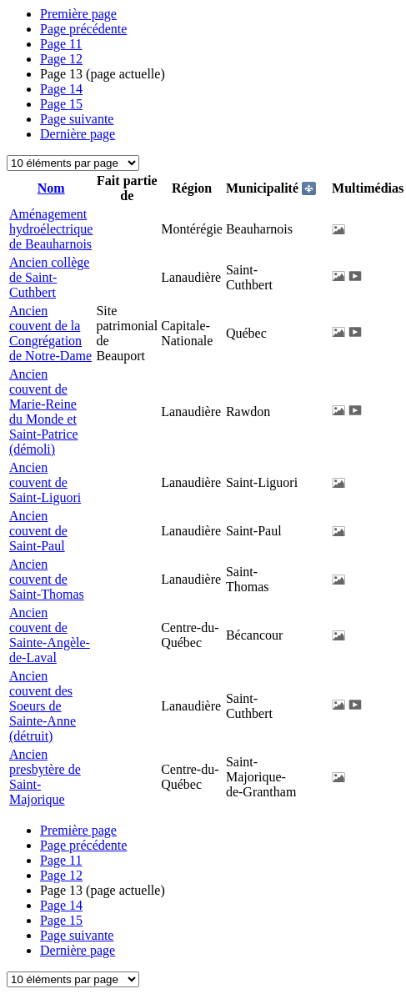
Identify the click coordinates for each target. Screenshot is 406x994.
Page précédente (83, 29)
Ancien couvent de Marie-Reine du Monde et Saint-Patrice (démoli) (43, 411)
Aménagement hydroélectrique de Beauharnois (51, 229)
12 (61, 59)
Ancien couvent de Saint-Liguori (45, 482)
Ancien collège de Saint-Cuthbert (49, 277)
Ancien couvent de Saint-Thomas (46, 579)
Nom (51, 188)
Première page (78, 14)
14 (61, 89)
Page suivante (76, 119)
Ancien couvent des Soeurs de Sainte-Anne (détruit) (42, 706)
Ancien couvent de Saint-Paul (38, 531)
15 (61, 104)
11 (61, 44)
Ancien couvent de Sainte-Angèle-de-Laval (49, 635)
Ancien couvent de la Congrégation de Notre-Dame (50, 333)
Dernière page (77, 134)
